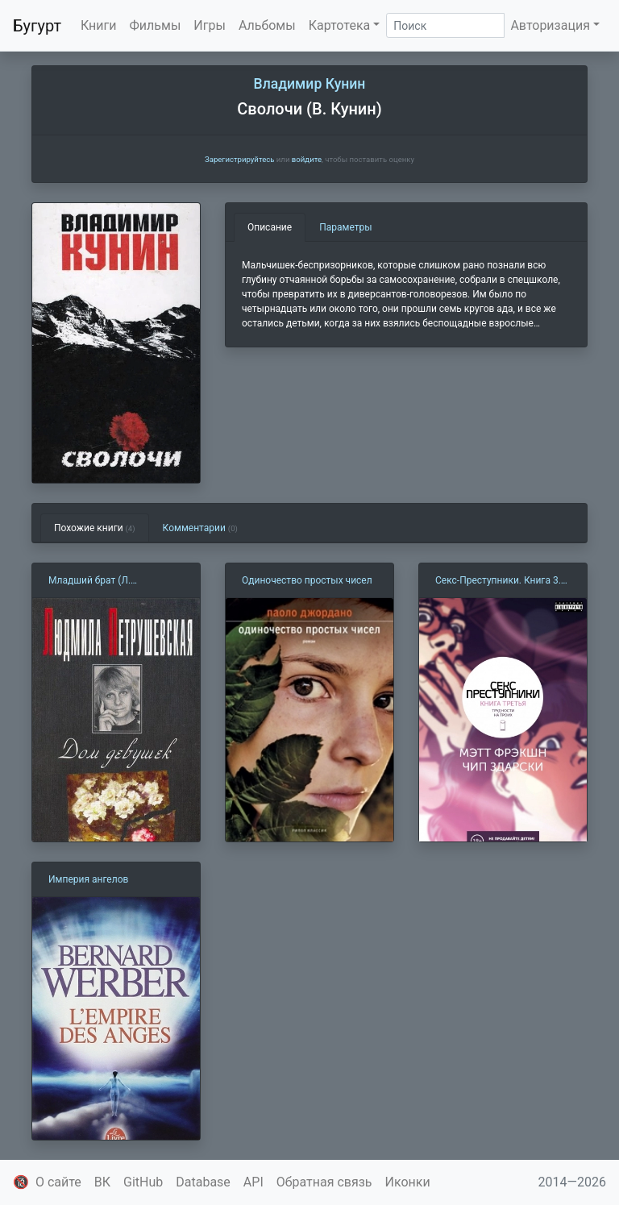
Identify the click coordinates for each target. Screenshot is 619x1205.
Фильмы (155, 25)
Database (203, 1182)
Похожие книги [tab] (94, 528)
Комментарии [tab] (200, 528)
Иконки (407, 1182)
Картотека (340, 25)
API (253, 1182)
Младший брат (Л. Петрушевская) (89, 581)
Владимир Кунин (310, 84)
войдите (307, 159)
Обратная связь (324, 1182)
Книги (99, 25)
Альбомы (267, 25)
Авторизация (550, 25)
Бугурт (37, 25)
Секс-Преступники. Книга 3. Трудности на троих (498, 581)
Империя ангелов (88, 879)
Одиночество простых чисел (307, 580)
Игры (209, 25)
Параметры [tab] (345, 227)
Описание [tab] (269, 227)
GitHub (143, 1182)
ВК (102, 1182)
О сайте (58, 1182)
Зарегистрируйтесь (239, 159)
